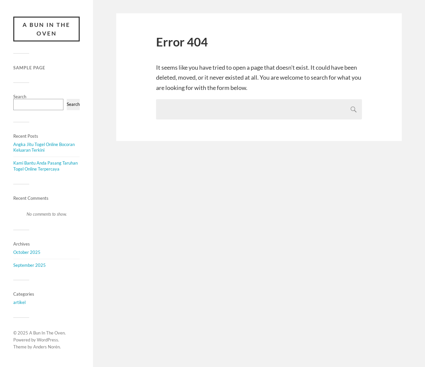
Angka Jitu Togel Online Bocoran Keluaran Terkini (44, 147)
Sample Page (29, 67)
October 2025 (27, 252)
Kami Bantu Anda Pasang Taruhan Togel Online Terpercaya (45, 166)
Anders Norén (46, 346)
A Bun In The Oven (46, 29)
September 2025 (29, 265)
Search (19, 96)
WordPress (47, 339)
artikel (19, 302)
